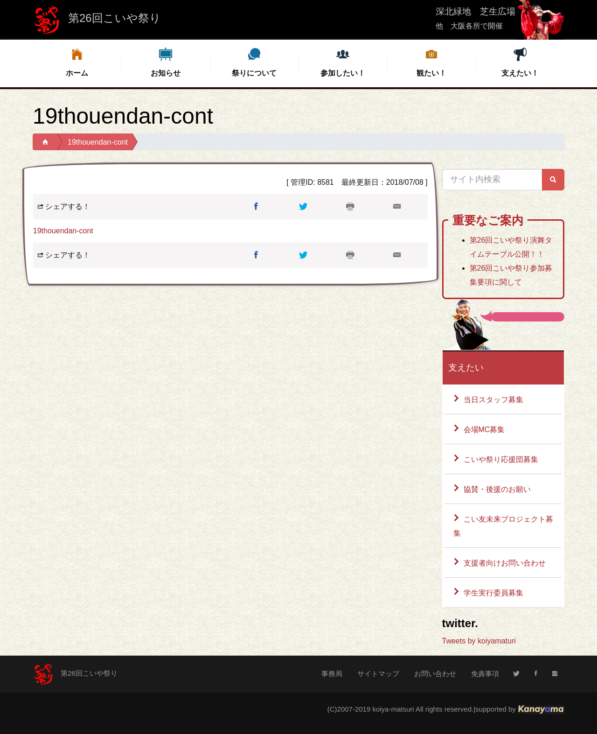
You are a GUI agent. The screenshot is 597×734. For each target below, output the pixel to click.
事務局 (331, 674)
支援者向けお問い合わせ (505, 563)
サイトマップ (378, 674)
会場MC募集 (484, 429)
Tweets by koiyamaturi (479, 641)
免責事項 (485, 674)
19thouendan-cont (98, 142)
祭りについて (254, 62)
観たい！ (431, 62)
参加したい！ (342, 62)
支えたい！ (520, 62)
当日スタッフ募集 (493, 400)
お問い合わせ (435, 674)
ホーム (77, 62)
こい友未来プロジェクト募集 (503, 526)
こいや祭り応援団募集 (501, 459)
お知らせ (165, 62)
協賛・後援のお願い (497, 489)
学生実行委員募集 (493, 593)
